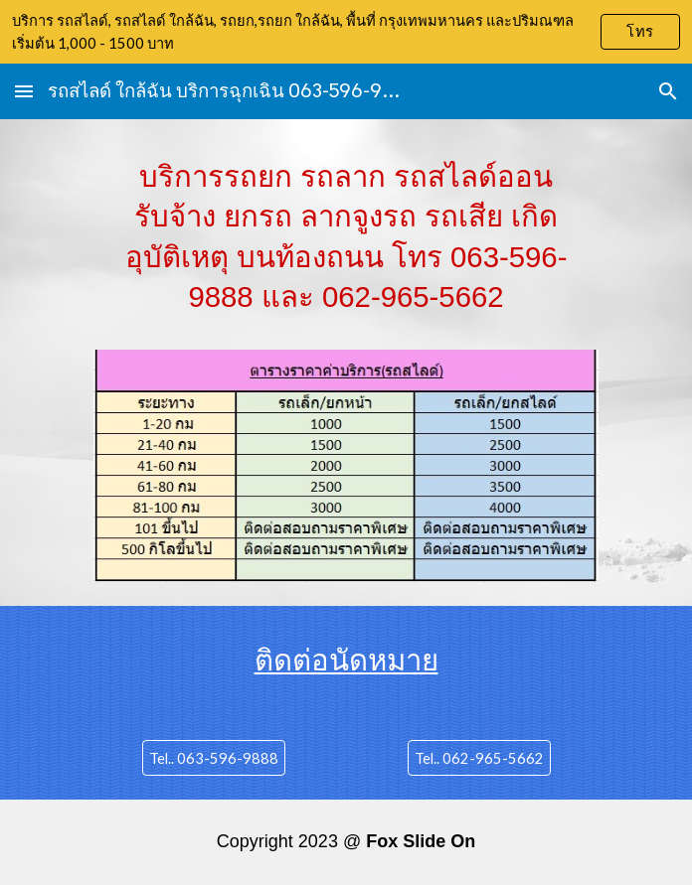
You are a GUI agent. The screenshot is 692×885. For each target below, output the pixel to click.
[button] (24, 91)
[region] (346, 32)
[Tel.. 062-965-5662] (479, 758)
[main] (345, 246)
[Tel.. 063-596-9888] (213, 758)
